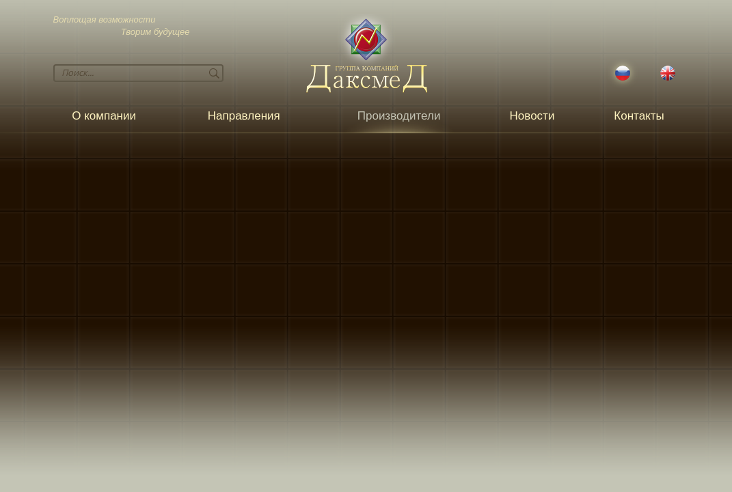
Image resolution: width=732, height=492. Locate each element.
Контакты (639, 115)
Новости (532, 115)
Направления (244, 115)
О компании (104, 115)
